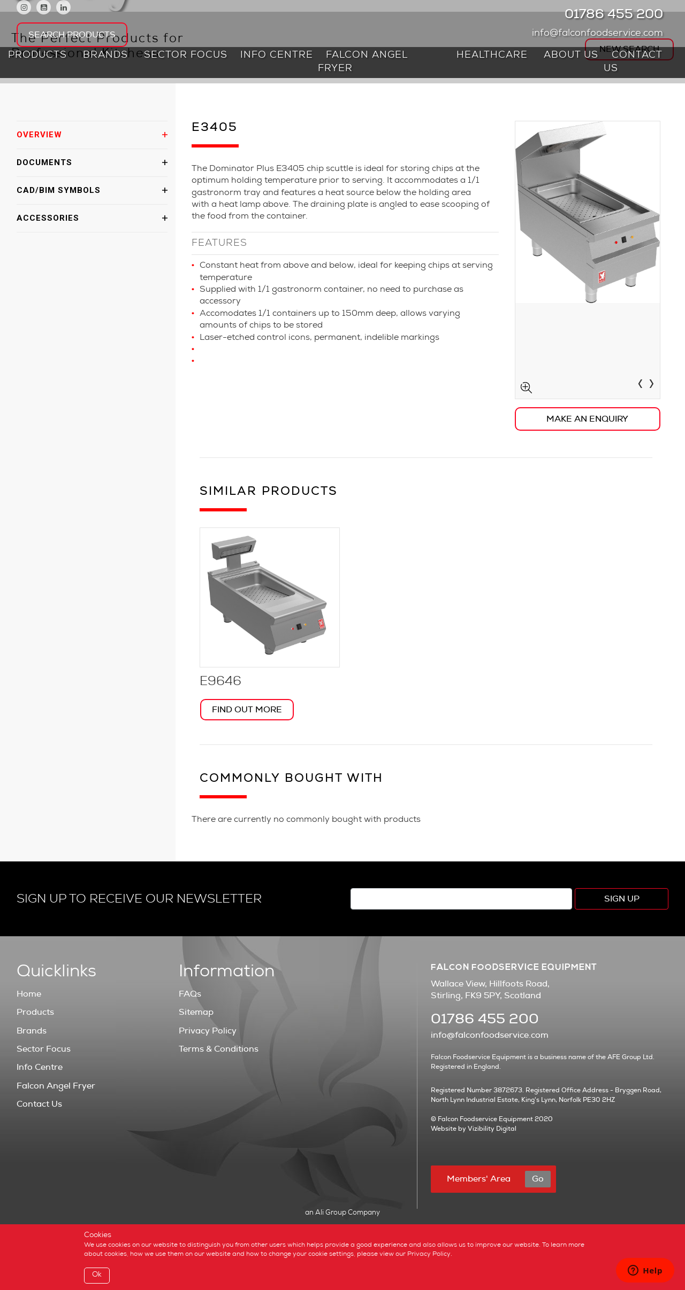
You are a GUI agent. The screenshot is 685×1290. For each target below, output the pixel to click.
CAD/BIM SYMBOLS (59, 190)
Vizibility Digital (492, 1128)
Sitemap (196, 1012)
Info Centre (276, 55)
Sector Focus (185, 55)
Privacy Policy (208, 1031)
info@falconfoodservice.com (600, 33)
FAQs (190, 994)
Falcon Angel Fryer (362, 62)
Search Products (72, 34)
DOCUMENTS (44, 162)
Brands (105, 55)
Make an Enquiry (587, 419)
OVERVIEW (39, 134)
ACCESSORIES (48, 218)
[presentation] (640, 385)
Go (538, 1179)
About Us (571, 55)
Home (29, 994)
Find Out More (247, 709)
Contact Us (633, 62)
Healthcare (492, 55)
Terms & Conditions (218, 1049)
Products (37, 55)
